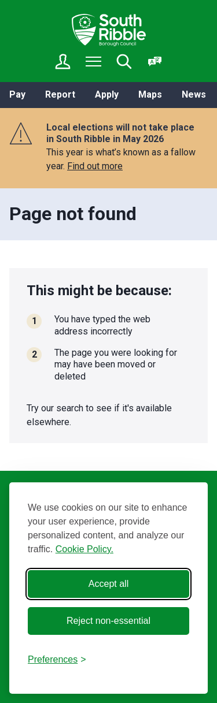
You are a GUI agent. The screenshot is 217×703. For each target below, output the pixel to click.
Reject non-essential (108, 621)
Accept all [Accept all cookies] (108, 584)
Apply (107, 94)
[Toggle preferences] (57, 659)
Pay (17, 94)
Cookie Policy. (84, 549)
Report (60, 94)
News (194, 94)
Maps (150, 94)
